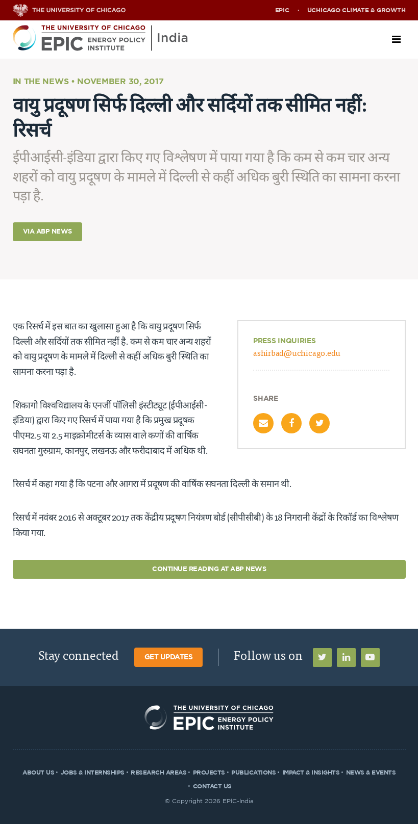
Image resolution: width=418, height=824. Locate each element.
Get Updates (168, 657)
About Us (38, 772)
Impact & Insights (311, 772)
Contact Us (212, 786)
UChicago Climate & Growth (356, 10)
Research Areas (158, 772)
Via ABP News (47, 231)
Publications (253, 772)
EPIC (282, 10)
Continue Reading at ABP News (209, 569)
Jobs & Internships (93, 772)
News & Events (371, 772)
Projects (209, 772)
